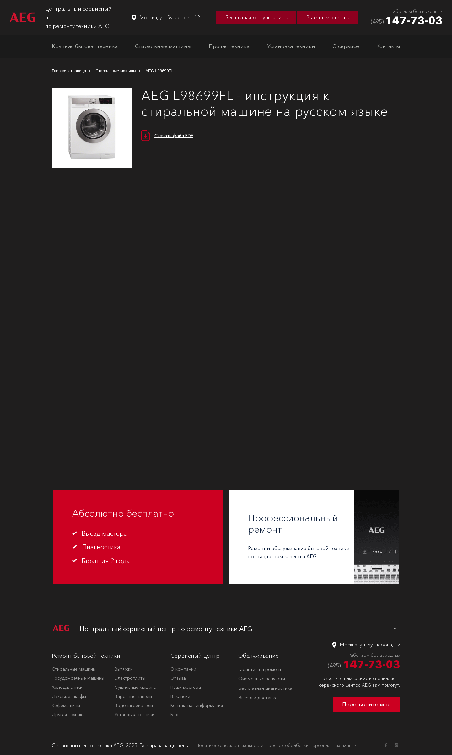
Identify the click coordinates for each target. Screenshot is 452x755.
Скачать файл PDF (173, 135)
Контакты (388, 46)
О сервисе (345, 46)
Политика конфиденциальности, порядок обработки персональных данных (276, 745)
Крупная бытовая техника (85, 46)
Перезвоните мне (366, 704)
